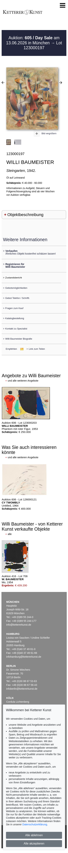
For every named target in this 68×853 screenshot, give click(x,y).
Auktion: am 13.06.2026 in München (32, 40)
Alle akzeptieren (34, 843)
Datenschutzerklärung (34, 824)
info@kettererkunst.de (18, 624)
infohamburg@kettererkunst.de (23, 656)
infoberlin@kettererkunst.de (21, 688)
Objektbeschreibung (25, 214)
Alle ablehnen (34, 835)
